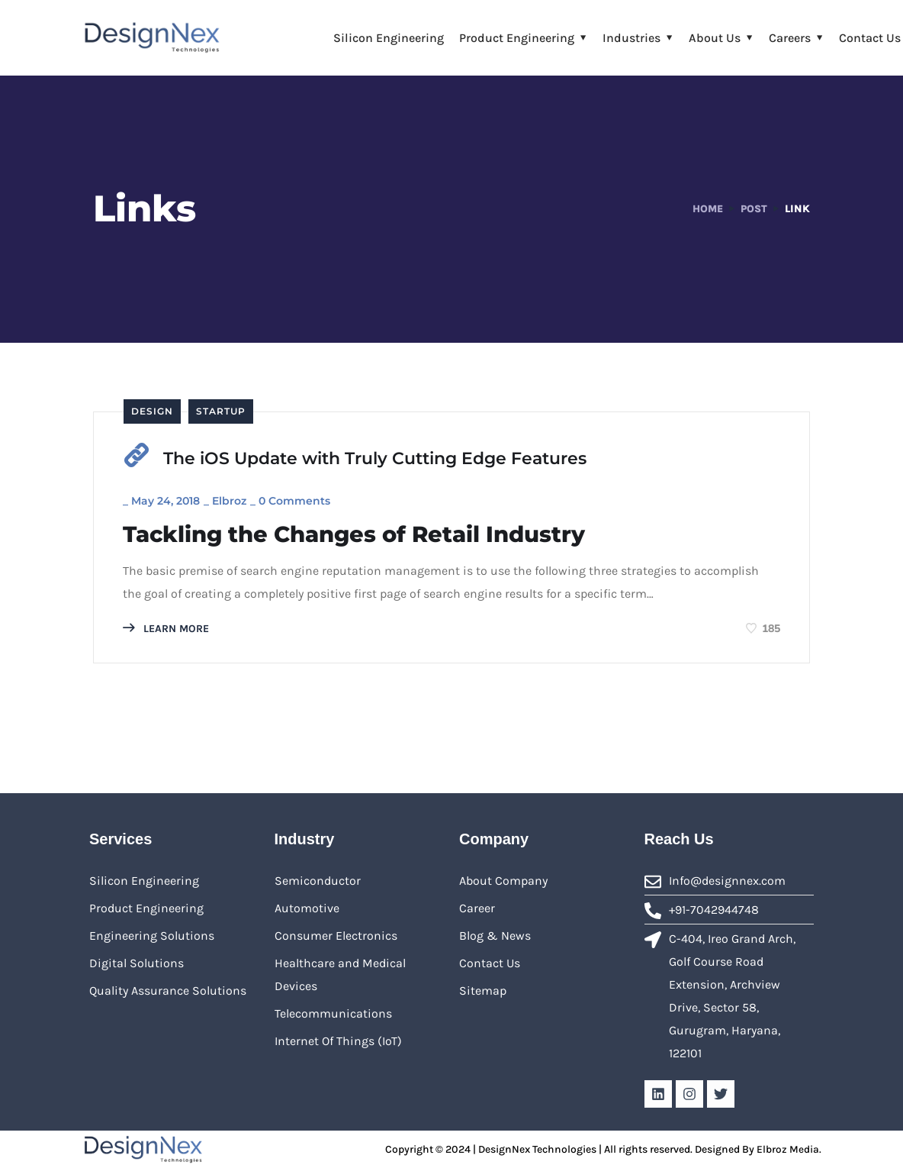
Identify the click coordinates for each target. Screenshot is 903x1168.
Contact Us (870, 38)
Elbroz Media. (789, 1148)
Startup (221, 411)
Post (753, 208)
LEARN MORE (167, 627)
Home (706, 208)
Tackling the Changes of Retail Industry (363, 533)
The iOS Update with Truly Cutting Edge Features (374, 458)
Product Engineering (516, 38)
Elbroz (231, 499)
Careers (790, 38)
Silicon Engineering (388, 38)
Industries (631, 38)
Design (152, 411)
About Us (715, 38)
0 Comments (296, 499)
